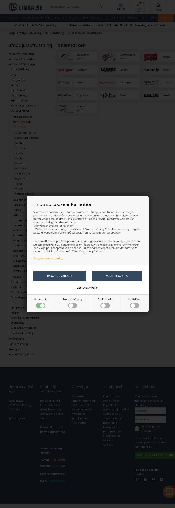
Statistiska (134, 302)
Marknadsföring (72, 302)
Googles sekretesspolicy (48, 258)
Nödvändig (40, 302)
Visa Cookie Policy (87, 287)
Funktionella (105, 302)
